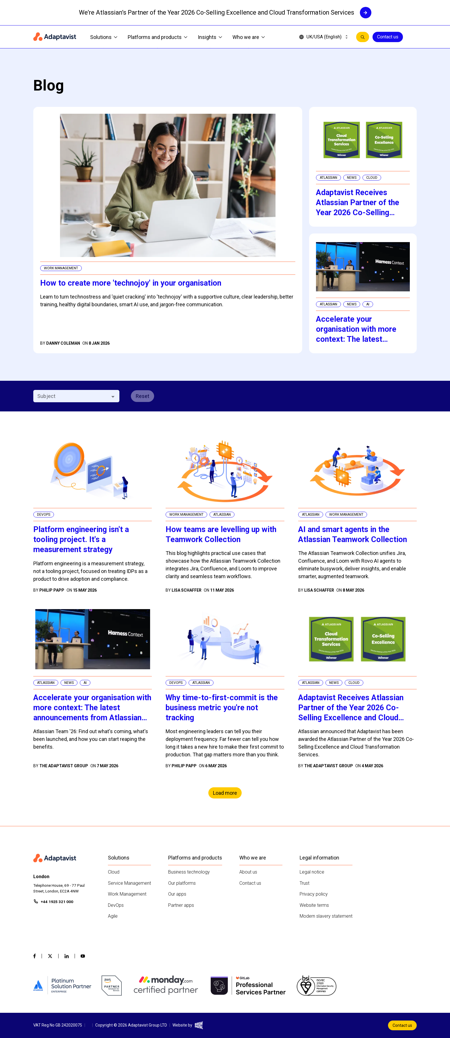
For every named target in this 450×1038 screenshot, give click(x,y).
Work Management (127, 894)
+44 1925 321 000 (57, 901)
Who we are (248, 37)
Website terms (314, 905)
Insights (210, 37)
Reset (142, 396)
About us (248, 872)
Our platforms (182, 883)
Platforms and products (157, 37)
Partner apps (181, 905)
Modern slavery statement (326, 916)
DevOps (116, 905)
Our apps (177, 894)
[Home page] (54, 37)
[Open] (112, 396)
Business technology (189, 872)
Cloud (113, 872)
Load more (225, 793)
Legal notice (312, 872)
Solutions (103, 37)
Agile (113, 916)
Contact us (387, 37)
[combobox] (71, 396)
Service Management (129, 883)
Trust (304, 883)
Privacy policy (314, 894)
